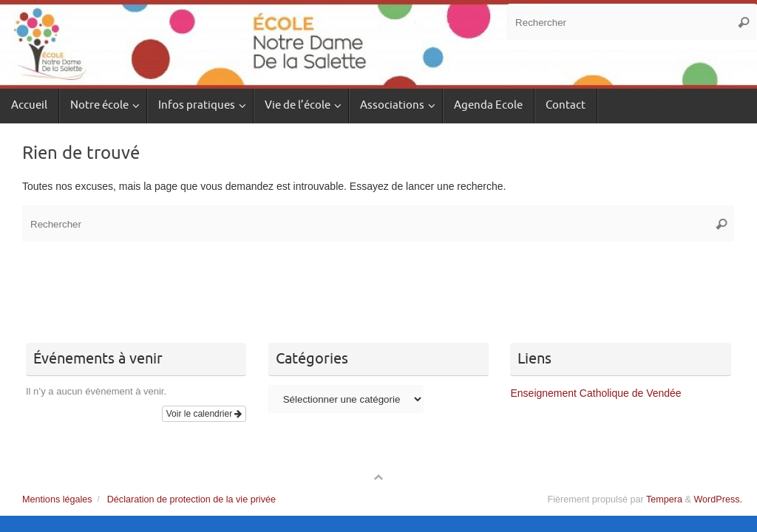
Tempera (664, 499)
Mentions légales (57, 499)
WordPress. (717, 499)
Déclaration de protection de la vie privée (191, 499)
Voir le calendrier (204, 414)
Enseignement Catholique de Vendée (595, 393)
